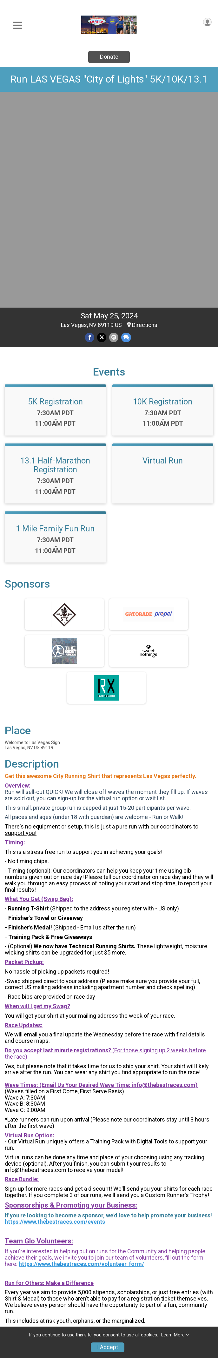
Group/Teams (188, 1274)
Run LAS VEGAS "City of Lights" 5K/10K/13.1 (109, 79)
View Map (109, 1227)
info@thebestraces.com (163, 874)
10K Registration (162, 191)
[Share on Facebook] (89, 126)
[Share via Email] (113, 126)
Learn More (173, 1335)
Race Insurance (129, 1309)
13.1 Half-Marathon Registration (55, 254)
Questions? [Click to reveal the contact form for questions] (30, 1177)
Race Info (73, 1274)
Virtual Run (162, 250)
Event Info (129, 1274)
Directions (144, 114)
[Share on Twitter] (101, 126)
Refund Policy (80, 1313)
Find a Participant (76, 1294)
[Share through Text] (126, 126)
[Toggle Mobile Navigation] (17, 25)
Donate (109, 56)
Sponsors (182, 1305)
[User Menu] (207, 22)
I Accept (107, 1347)
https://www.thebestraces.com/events (55, 1011)
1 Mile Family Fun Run (55, 318)
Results (179, 1290)
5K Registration (55, 191)
